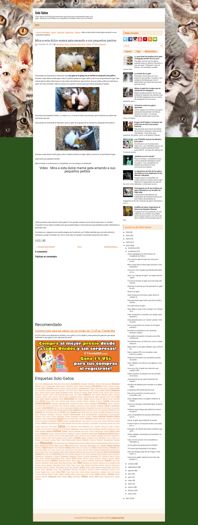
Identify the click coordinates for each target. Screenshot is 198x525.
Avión (71, 390)
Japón (71, 436)
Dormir (62, 412)
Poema (99, 454)
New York (80, 447)
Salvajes (86, 463)
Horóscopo (99, 431)
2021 (128, 498)
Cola (67, 401)
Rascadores (55, 458)
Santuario (102, 463)
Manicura (100, 440)
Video (69, 476)
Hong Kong (85, 431)
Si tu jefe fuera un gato (136, 306)
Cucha (87, 406)
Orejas (53, 450)
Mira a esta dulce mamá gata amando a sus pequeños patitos (75, 40)
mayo (130, 480)
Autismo (55, 390)
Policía (104, 454)
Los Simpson (45, 440)
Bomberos (64, 392)
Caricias (103, 397)
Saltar (74, 463)
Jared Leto (82, 436)
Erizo (43, 416)
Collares (72, 401)
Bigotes (42, 392)
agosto (131, 471)
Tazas (55, 469)
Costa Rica (54, 406)
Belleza (108, 390)
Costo (60, 406)
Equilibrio (38, 416)
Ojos (40, 450)
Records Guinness (108, 458)
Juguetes (100, 436)
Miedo (56, 445)
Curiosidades (47, 408)
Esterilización (52, 419)
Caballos (45, 394)
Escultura (74, 416)
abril (129, 484)
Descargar (98, 408)
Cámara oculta (106, 394)
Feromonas (102, 419)
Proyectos (86, 456)
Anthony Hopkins (60, 388)
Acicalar (84, 384)
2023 (36, 384)
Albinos (81, 386)
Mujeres (116, 445)
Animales (46, 32)
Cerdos (80, 399)
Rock (118, 460)
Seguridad (57, 465)
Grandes (38, 429)
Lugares (53, 440)
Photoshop (57, 454)
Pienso (67, 454)
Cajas (72, 394)
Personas (38, 454)
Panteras (97, 450)
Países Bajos (78, 450)
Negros (69, 447)
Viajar (59, 476)
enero (130, 494)
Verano (117, 474)
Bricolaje (96, 392)
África (44, 386)
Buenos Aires (108, 392)
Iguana (37, 433)
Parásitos (113, 450)
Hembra (104, 429)
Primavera (56, 456)
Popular (128, 51)
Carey (97, 397)
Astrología (42, 390)
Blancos (47, 392)
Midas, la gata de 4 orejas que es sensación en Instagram (147, 89)
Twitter (61, 474)
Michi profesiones (41, 445)
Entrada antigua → (111, 247)
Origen (58, 450)
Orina (62, 450)
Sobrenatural (116, 465)
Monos (77, 445)
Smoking (108, 465)
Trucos (117, 472)
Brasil (90, 392)
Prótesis (80, 456)
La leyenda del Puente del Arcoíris (140, 390)
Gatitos (44, 423)
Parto (42, 452)
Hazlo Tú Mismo (95, 429)
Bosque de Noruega (80, 392)
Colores (92, 401)
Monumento (83, 445)
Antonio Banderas (72, 388)
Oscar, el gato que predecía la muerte (142, 420)
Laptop (49, 438)
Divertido (38, 412)
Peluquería (89, 452)
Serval (78, 465)
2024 (40, 384)
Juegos (93, 436)
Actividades (91, 384)
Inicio (37, 25)
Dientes (83, 410)
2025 (128, 235)
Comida (106, 401)
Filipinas (109, 419)
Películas (72, 452)
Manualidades (108, 440)
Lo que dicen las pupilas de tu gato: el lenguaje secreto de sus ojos (148, 57)
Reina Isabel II (77, 460)
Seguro (63, 465)
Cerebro (86, 399)
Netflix (74, 447)
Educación (96, 412)
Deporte (76, 408)
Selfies (68, 465)
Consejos (102, 403)
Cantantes (73, 397)
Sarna (107, 463)
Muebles (104, 445)
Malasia (79, 440)
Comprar (55, 403)
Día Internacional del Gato (63, 410)
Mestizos (112, 443)
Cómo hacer (115, 401)
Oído (36, 450)
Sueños (88, 467)
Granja (43, 429)
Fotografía (52, 421)
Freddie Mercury (75, 421)
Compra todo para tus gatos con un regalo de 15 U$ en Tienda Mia (75, 330)
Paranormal (104, 450)
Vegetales (104, 474)
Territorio (112, 469)
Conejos (86, 403)
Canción (55, 397)
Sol (48, 467)
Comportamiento (43, 403)
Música (45, 447)
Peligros (79, 452)
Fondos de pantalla (41, 421)
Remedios (91, 460)
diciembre (132, 248)
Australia (49, 390)
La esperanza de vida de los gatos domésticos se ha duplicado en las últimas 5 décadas (148, 173)
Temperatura (83, 469)
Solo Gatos (41, 12)
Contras (110, 403)
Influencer (63, 433)
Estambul (38, 419)
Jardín (76, 436)
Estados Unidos (113, 416)
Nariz (56, 447)
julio (129, 474)
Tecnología (66, 469)
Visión (101, 476)
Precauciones (39, 456)
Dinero (96, 410)
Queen (42, 458)
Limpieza (90, 438)
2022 (128, 246)
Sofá (45, 467)
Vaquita (91, 474)
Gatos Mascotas (71, 426)
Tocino (73, 472)
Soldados (52, 467)
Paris (118, 450)
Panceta (91, 450)
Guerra (56, 429)
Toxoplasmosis (95, 472)
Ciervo (48, 401)
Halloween (75, 429)
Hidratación (111, 429)
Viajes (64, 476)
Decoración (69, 408)
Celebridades (69, 399)
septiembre (132, 467)
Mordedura (92, 445)
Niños (94, 447)
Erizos (48, 416)
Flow (114, 419)
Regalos (68, 460)
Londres (114, 438)
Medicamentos (80, 443)
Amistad (38, 388)
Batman (97, 390)
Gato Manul (86, 423)
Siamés (88, 465)
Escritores (60, 416)
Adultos (38, 386)
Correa (48, 406)
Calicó (80, 394)
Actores (98, 384)
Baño (80, 390)
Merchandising (102, 443)
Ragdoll (47, 458)
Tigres (53, 472)
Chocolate (116, 399)
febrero (131, 490)
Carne (113, 397)
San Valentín (94, 463)
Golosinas (104, 426)
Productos (73, 456)
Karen (106, 436)
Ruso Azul (63, 463)
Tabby (43, 469)
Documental (49, 412)
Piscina (82, 454)
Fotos (60, 421)
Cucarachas (80, 406)
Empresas (58, 414)
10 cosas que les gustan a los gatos (141, 448)
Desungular (116, 408)
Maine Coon (70, 440)
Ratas (63, 458)
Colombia (79, 401)
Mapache (117, 440)
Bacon (76, 390)
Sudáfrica (76, 467)
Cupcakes (38, 408)
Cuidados (100, 406)
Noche (99, 447)
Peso (50, 454)
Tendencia (91, 469)
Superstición (116, 467)
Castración (54, 399)
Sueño (82, 467)
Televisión (74, 469)
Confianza (93, 403)
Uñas (73, 474)
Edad (79, 412)
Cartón (37, 399)
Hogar (64, 431)
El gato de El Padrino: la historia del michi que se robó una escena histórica (148, 124)
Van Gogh (85, 474)
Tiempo (37, 472)
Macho (58, 440)
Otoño (67, 450)
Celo (76, 399)
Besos (37, 392)
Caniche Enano (63, 397)
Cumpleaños (115, 406)
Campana (38, 397)
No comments (100, 44)
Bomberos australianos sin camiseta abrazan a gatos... (141, 332)
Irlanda (62, 436)
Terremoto (104, 469)
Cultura (107, 406)
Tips (63, 471)
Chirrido (110, 399)
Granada (117, 426)
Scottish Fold (115, 463)
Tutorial (50, 474)
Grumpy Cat (50, 429)
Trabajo (103, 472)
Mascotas (69, 32)
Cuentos (93, 406)
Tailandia (49, 469)
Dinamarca (89, 410)
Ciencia (42, 401)
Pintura (77, 454)
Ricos (114, 460)
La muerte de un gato (142, 74)
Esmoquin (82, 416)
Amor (43, 388)
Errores (53, 416)
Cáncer (50, 397)
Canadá (44, 397)
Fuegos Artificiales (108, 421)
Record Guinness (95, 458)
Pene (94, 452)
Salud (79, 462)
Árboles (92, 388)
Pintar (72, 454)
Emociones (51, 414)
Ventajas (111, 474)
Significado (95, 465)
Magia (63, 440)
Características (88, 397)
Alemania (88, 386)
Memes (88, 443)
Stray (71, 467)
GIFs (92, 426)
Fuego (99, 421)
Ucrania (67, 474)
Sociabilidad (39, 467)
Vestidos (44, 476)
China (105, 399)
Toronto (82, 472)
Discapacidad (102, 410)
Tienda (43, 472)
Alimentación (97, 386)
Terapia (97, 469)
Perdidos (100, 452)
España (94, 416)
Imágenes (44, 433)
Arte (118, 388)
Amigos (117, 386)
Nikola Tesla (87, 447)
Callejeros (87, 394)
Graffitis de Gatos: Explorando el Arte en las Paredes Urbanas (147, 208)
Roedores (38, 463)
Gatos (53, 32)
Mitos (67, 445)
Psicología (94, 456)
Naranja (51, 447)
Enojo (83, 414)
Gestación (86, 426)
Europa (67, 419)
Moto (98, 445)
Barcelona (86, 390)
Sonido (67, 467)
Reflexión (54, 460)
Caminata (116, 394)
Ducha (68, 412)
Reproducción (99, 460)
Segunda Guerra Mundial (43, 465)
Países (71, 450)
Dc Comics (60, 408)
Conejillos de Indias (76, 403)
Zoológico (38, 479)
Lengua (59, 438)
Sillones (101, 465)
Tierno (48, 472)
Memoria (94, 443)
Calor (93, 394)
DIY (44, 412)
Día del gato (49, 410)
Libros (84, 438)
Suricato (37, 469)
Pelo (84, 452)
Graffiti (110, 426)
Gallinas (38, 423)
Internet (37, 436)
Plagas (88, 454)
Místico (62, 445)
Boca (53, 392)
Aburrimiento (66, 384)
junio (130, 477)
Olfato (44, 450)
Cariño (108, 397)
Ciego (37, 401)
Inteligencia (93, 433)
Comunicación (64, 403)
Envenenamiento (114, 414)
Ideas (118, 431)
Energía (66, 414)
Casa (42, 399)
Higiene (42, 431)
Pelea (67, 452)
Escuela (67, 416)
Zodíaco (117, 476)
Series (73, 465)
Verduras (38, 476)
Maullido (72, 443)
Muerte (110, 445)
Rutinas (69, 463)
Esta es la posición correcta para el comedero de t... (141, 394)
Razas (74, 458)
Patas (62, 452)
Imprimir (51, 433)
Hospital (106, 431)
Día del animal (40, 410)
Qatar (37, 458)
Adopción (116, 384)
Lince (96, 438)
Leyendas (77, 438)
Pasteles (56, 452)
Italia (67, 436)
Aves (67, 390)
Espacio (88, 416)
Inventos (51, 436)
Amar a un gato (133, 292)
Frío (91, 421)
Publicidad (105, 456)
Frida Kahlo (86, 421)
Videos (77, 32)
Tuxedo (55, 474)
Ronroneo (45, 463)
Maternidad (57, 443)
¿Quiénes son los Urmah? (144, 156)
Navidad (62, 447)
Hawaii (86, 429)
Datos (55, 408)
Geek (80, 426)
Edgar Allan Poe (87, 412)
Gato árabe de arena (54, 423)
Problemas (64, 456)
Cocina (62, 401)
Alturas (105, 386)
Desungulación (107, 408)
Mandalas (92, 440)
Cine (52, 401)
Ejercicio (108, 412)
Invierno (56, 436)
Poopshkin (116, 454)
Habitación (66, 429)
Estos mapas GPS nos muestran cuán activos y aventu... (142, 353)
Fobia (118, 419)
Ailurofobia (69, 386)
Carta (118, 397)
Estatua (44, 419)
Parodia (37, 452)
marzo (130, 487)
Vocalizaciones (109, 476)
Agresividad (50, 386)
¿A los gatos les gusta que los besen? (142, 445)
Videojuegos (77, 476)
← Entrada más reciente (45, 247)
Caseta (47, 399)
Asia (36, 390)
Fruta (95, 421)
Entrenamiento (91, 414)
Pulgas (117, 456)
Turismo (38, 474)
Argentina (112, 388)
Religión (85, 460)
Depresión (83, 408)
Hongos (91, 431)
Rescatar (108, 460)
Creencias (66, 406)
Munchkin (38, 447)
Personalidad (114, 452)
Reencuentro (46, 460)
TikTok (58, 472)
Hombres (77, 431)
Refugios (62, 460)
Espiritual (102, 416)
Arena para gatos (102, 388)
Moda (72, 445)
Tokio (77, 472)
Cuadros (73, 406)
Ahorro (63, 386)
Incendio (57, 433)
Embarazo (43, 414)
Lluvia (109, 438)
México (117, 443)
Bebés (102, 390)
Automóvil (62, 390)
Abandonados (48, 384)
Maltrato (85, 440)
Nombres (106, 447)
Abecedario (57, 384)
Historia (49, 431)
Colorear (86, 401)
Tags (138, 51)
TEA (60, 469)
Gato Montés (94, 423)
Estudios (61, 418)
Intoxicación (44, 436)
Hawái (81, 429)
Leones (65, 438)
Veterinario (52, 476)
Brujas (101, 392)
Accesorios (75, 384)
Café (55, 394)
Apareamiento (84, 388)
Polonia (110, 454)
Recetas (79, 458)
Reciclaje (86, 458)
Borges (71, 392)
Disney (117, 410)
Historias (60, 32)
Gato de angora (77, 423)
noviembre (132, 251)
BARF (92, 390)
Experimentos (74, 419)
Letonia (70, 438)
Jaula (88, 436)
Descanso (90, 408)
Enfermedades (75, 414)
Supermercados (106, 467)
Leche (54, 438)
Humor (112, 431)
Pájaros (85, 450)
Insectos (77, 433)
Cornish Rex (42, 406)
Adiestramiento (106, 384)
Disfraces (111, 410)
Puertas (111, 456)
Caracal (79, 397)
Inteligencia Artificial (106, 433)
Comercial (99, 401)
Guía (61, 429)
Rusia (56, 463)
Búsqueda (38, 394)
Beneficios (115, 390)
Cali (75, 394)
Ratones (68, 458)
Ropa (51, 463)
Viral (96, 476)
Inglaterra (70, 433)
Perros (106, 452)
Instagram (84, 433)
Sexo (82, 465)
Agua (58, 386)
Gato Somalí (53, 426)
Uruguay (78, 474)
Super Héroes (96, 467)
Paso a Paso (49, 452)
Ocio (118, 447)
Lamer (43, 438)
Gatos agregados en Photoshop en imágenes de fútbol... (141, 255)
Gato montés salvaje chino (107, 423)
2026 (128, 232)
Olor (49, 450)
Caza (61, 399)
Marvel (37, 443)
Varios (97, 474)
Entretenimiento (103, 414)
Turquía (44, 474)
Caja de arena (63, 394)
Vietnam (91, 476)
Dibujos (77, 410)
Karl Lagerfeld (113, 436)
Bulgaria (117, 392)
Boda (58, 392)
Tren (108, 472)
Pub (100, 456)
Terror (118, 469)
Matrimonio (64, 443)
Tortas (87, 472)
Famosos (88, 418)
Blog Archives (150, 51)
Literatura (102, 438)
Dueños (74, 412)
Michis (51, 445)
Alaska (76, 386)
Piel (63, 454)
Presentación (48, 456)
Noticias (113, 447)
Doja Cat (57, 412)
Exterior (81, 419)
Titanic (68, 472)
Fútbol (117, 421)
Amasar (111, 386)
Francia (66, 421)
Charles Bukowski (96, 399)
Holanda (70, 431)
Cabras (51, 394)
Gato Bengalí (66, 423)
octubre (131, 464)
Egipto (102, 412)
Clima (57, 401)
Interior (117, 433)
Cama (98, 394)
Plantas (93, 454)
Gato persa (44, 426)
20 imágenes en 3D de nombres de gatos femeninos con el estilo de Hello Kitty (148, 190)
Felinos (95, 419)
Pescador (46, 454)
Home (38, 32)
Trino (112, 472)
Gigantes (97, 426)
